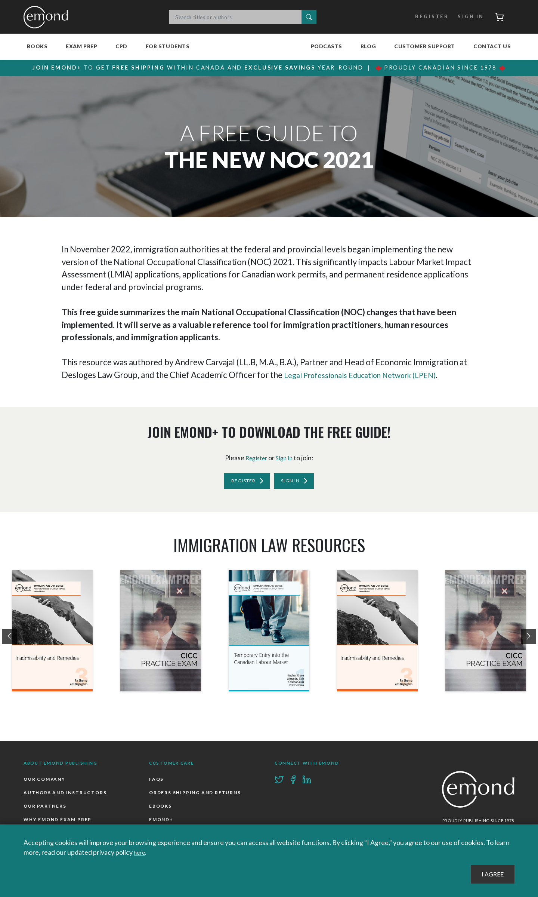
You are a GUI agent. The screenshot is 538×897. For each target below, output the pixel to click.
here (141, 852)
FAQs (156, 782)
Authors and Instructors (66, 796)
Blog (368, 46)
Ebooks (161, 810)
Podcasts (326, 46)
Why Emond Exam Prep (59, 824)
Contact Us (492, 46)
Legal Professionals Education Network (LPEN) (370, 375)
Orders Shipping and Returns (197, 796)
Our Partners (46, 810)
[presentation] (9, 639)
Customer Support (424, 46)
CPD (121, 46)
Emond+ (162, 824)
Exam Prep (81, 46)
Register (426, 17)
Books (37, 46)
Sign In (466, 17)
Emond (48, 17)
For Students (168, 46)
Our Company (45, 782)
